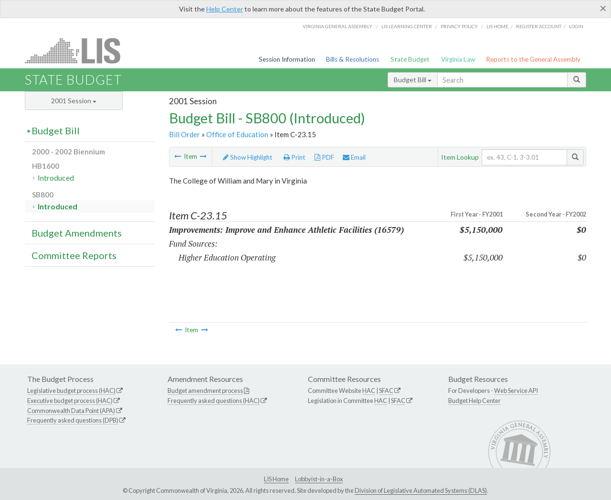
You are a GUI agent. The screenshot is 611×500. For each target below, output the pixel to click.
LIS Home (276, 479)
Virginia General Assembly (337, 26)
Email (354, 157)
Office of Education (237, 134)
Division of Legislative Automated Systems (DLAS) (421, 490)
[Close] (603, 8)
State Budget (410, 59)
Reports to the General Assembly (533, 59)
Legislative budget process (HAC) (71, 390)
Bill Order (184, 134)
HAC (368, 390)
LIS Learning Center (406, 26)
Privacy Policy (459, 26)
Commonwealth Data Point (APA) (71, 410)
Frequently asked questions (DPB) (72, 420)
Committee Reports (74, 255)
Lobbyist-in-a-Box (319, 479)
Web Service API (516, 390)
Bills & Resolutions (352, 59)
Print (295, 157)
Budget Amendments (77, 233)
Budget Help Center (474, 400)
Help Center (224, 9)
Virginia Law (458, 59)
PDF (324, 157)
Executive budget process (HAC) (70, 400)
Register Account (538, 26)
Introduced (56, 177)
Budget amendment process (205, 390)
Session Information (287, 59)
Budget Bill (413, 80)
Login (576, 26)
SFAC (386, 390)
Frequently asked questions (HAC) (214, 400)
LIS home (497, 26)
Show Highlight (248, 157)
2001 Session (73, 101)
